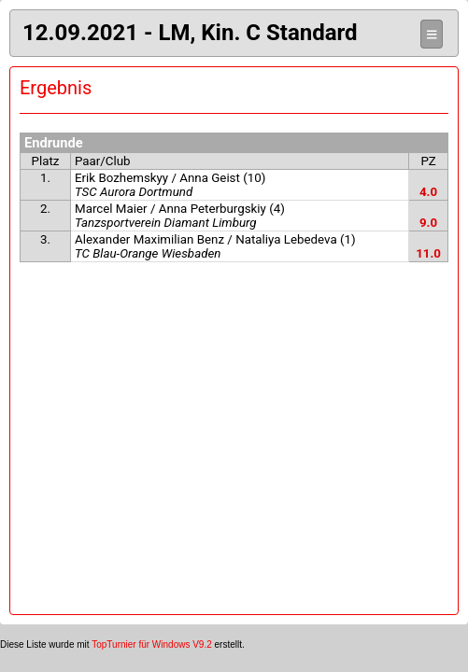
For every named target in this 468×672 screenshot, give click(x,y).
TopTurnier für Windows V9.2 (152, 644)
